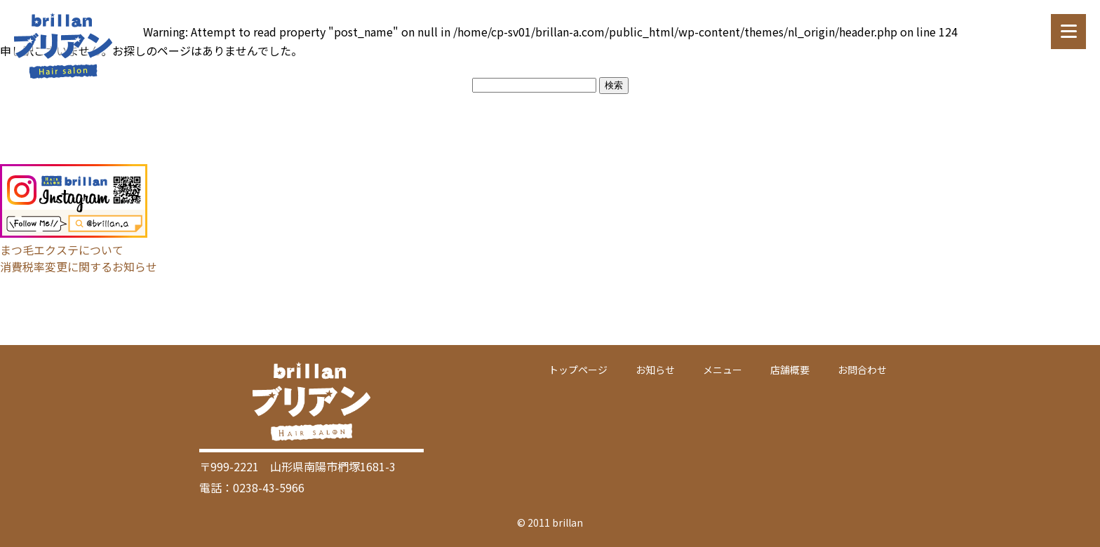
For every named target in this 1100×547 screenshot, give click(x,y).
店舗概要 (790, 370)
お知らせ (655, 370)
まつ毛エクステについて (61, 249)
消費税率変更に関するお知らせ (78, 266)
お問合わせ (862, 370)
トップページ (578, 370)
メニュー (722, 370)
